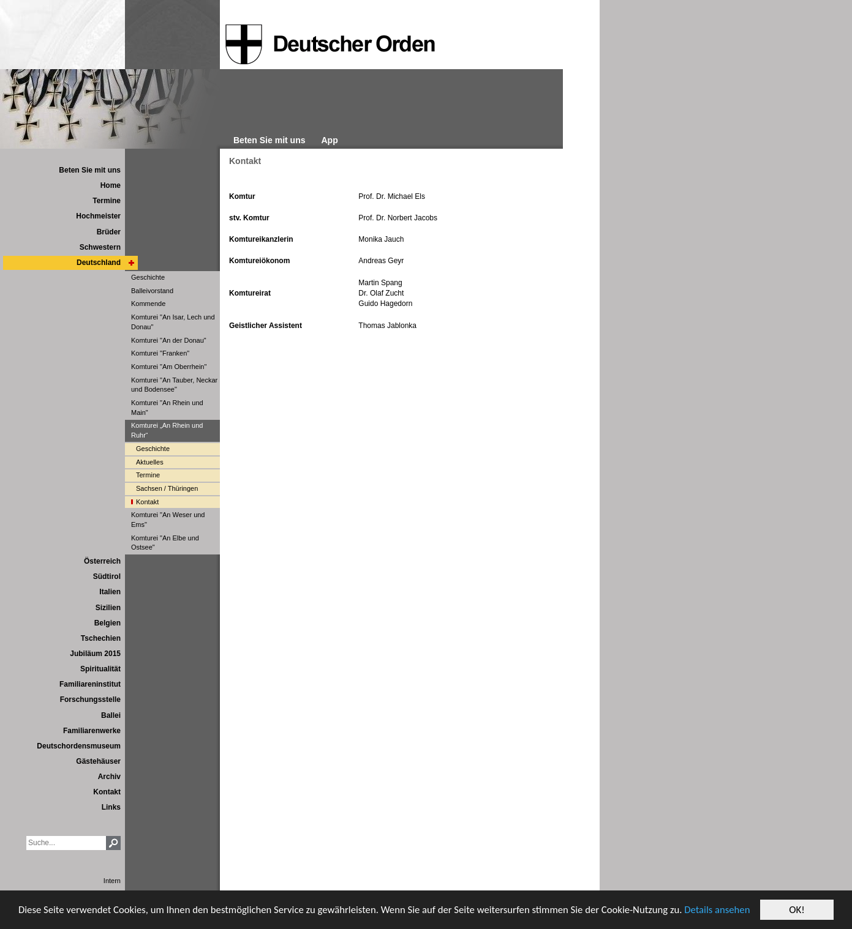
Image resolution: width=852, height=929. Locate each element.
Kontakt (245, 161)
